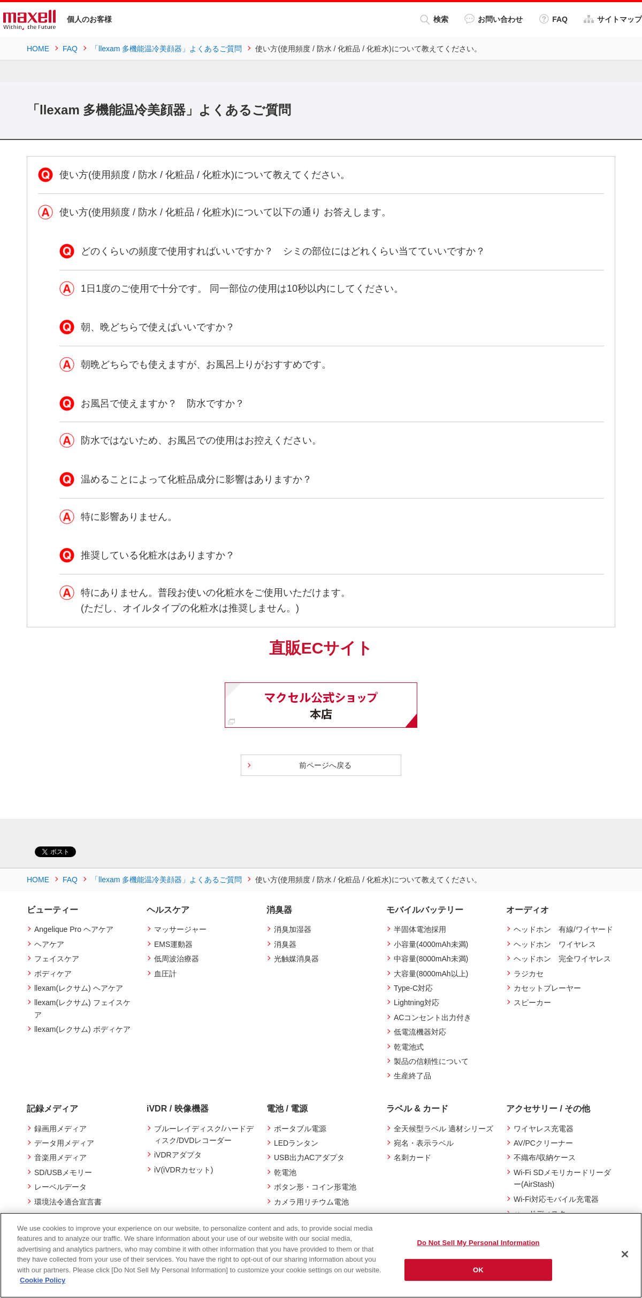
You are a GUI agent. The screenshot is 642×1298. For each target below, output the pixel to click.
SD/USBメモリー (63, 1172)
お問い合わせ (493, 19)
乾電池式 (409, 1047)
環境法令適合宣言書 (68, 1202)
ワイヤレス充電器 (544, 1128)
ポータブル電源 (300, 1128)
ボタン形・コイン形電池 (315, 1187)
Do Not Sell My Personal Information (478, 1243)
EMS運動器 (173, 944)
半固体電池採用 (420, 929)
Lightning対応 (416, 1002)
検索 (434, 19)
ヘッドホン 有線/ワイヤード (563, 929)
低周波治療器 (176, 958)
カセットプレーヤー (547, 988)
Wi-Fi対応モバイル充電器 (556, 1199)
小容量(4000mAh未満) (431, 944)
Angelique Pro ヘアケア (73, 929)
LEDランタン (296, 1143)
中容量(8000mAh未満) (431, 958)
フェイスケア (56, 958)
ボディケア (53, 973)
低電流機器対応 (420, 1032)
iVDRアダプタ (178, 1155)
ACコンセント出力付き (432, 1017)
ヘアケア (49, 944)
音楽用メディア (60, 1157)
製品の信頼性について (431, 1061)
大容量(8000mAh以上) (431, 973)
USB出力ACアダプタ (309, 1157)
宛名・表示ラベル (424, 1143)
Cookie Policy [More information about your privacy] (42, 1280)
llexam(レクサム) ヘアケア (78, 988)
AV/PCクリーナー (543, 1143)
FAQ (553, 19)
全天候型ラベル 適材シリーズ (443, 1128)
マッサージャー (180, 929)
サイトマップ (613, 19)
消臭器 (285, 944)
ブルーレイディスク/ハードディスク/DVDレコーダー (204, 1134)
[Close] (625, 1254)
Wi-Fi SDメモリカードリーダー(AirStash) (562, 1178)
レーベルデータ (60, 1187)
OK (478, 1269)
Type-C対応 (413, 988)
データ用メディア (64, 1143)
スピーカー (532, 1002)
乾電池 (285, 1172)
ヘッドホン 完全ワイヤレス (562, 958)
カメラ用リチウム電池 (311, 1202)
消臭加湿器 (292, 929)
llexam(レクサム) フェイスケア (82, 1008)
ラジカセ (529, 973)
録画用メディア (60, 1128)
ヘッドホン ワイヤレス (555, 944)
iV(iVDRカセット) (183, 1169)
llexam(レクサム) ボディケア (82, 1029)
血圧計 (165, 973)
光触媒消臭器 (296, 958)
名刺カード (412, 1157)
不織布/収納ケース (545, 1157)
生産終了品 (412, 1075)
